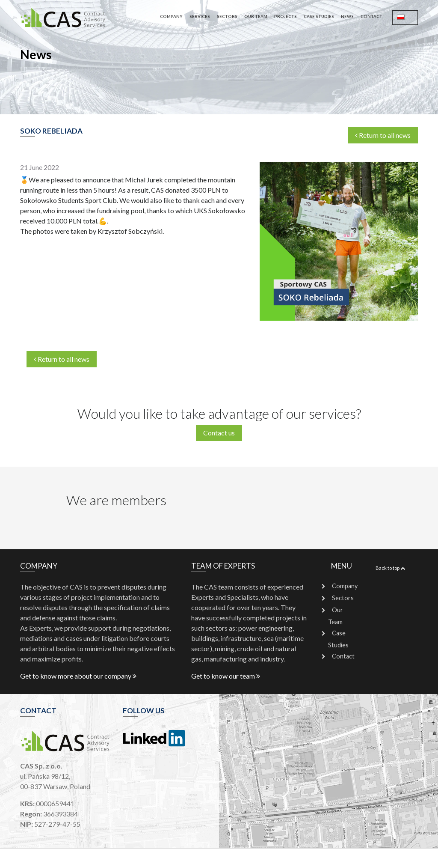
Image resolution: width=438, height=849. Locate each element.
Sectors (227, 16)
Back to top (390, 568)
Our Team (255, 16)
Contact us (219, 433)
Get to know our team (225, 676)
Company (171, 16)
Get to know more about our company (78, 676)
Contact (371, 16)
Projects (285, 16)
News (347, 16)
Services (199, 16)
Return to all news (383, 135)
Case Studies (319, 16)
